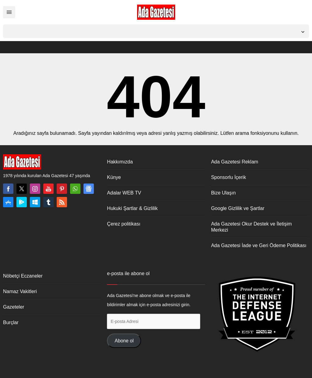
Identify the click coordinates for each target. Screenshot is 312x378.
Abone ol (124, 340)
